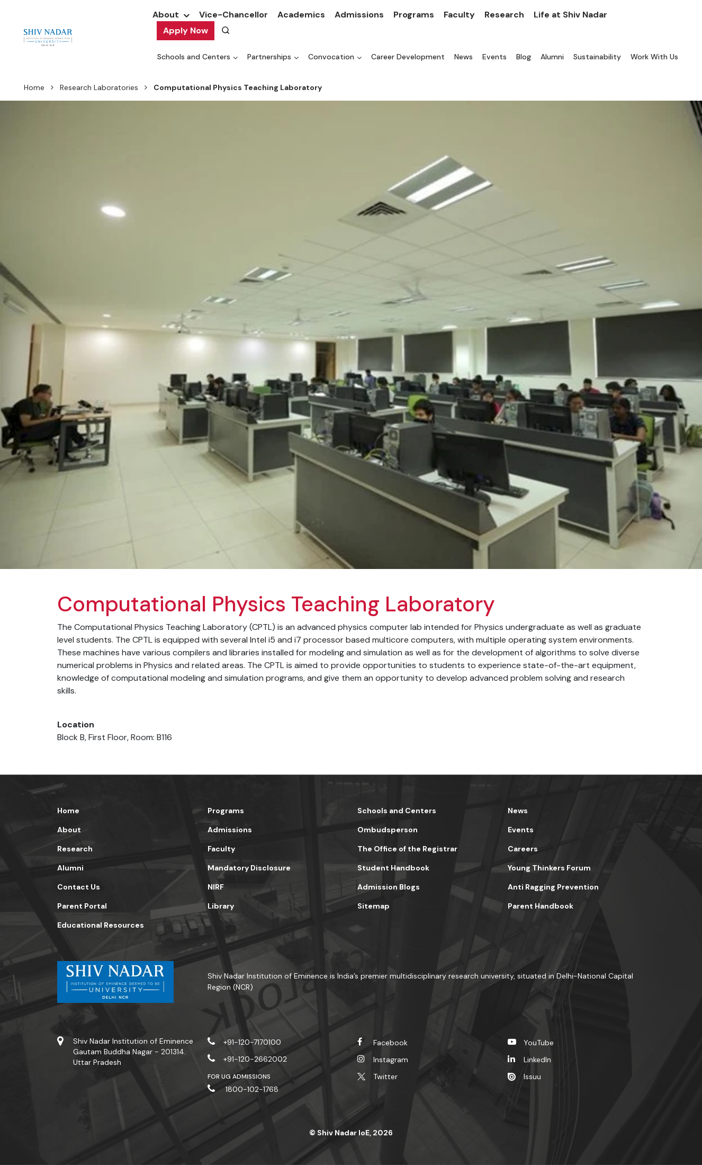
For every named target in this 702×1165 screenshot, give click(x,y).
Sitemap (373, 906)
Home (34, 87)
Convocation (331, 56)
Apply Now (185, 30)
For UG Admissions (239, 1076)
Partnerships (269, 56)
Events (494, 56)
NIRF (216, 887)
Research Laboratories (99, 87)
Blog (523, 56)
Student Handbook (393, 868)
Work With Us (654, 56)
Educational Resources (100, 925)
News (463, 56)
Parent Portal (82, 906)
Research (504, 14)
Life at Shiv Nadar (570, 14)
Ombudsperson (387, 829)
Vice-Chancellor (233, 14)
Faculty (459, 14)
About (165, 14)
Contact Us (78, 887)
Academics (301, 14)
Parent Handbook (540, 906)
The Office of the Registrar (407, 848)
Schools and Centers (193, 56)
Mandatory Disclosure (249, 868)
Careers (523, 848)
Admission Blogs (388, 887)
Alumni (552, 56)
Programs (413, 14)
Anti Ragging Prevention (553, 887)
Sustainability (597, 56)
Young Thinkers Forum (549, 868)
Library (221, 906)
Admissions (359, 14)
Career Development (408, 56)
